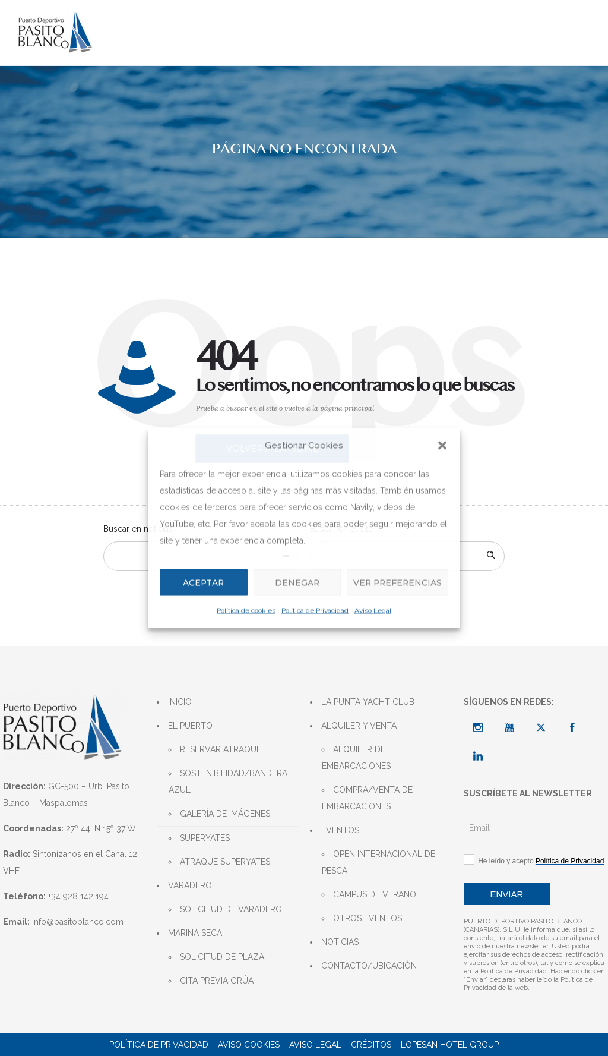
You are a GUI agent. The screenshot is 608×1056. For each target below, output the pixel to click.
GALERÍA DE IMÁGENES (225, 813)
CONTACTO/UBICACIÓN (369, 965)
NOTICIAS (340, 942)
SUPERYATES (205, 838)
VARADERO (190, 885)
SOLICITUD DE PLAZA (222, 957)
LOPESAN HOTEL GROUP (450, 1044)
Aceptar (202, 582)
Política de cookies (246, 611)
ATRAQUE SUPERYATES (225, 861)
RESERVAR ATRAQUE (220, 749)
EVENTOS (340, 830)
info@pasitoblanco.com (78, 921)
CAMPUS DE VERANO (374, 894)
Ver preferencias (395, 582)
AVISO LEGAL (315, 1044)
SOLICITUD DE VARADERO (231, 909)
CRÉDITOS (371, 1044)
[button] (442, 445)
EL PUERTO (190, 725)
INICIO (180, 702)
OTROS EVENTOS (367, 918)
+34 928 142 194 (78, 896)
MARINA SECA (195, 933)
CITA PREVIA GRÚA (217, 980)
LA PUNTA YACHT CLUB (367, 702)
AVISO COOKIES (249, 1044)
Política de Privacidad (315, 611)
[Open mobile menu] (578, 33)
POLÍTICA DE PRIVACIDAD (158, 1044)
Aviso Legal (372, 611)
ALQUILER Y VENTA (359, 725)
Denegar (293, 582)
